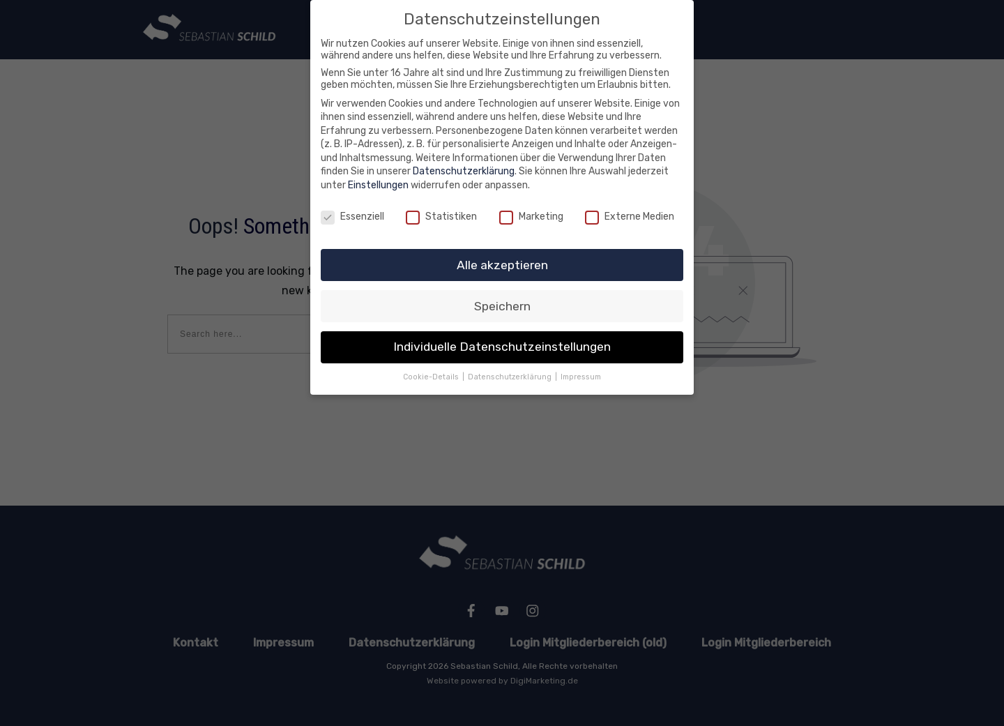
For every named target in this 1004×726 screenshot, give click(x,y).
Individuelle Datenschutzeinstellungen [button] (502, 347)
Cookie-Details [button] (432, 376)
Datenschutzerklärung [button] (511, 376)
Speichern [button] (502, 306)
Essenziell (352, 216)
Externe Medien (629, 216)
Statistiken (441, 216)
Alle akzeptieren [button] (502, 265)
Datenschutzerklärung (464, 171)
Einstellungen (378, 185)
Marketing (531, 216)
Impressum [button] (581, 376)
